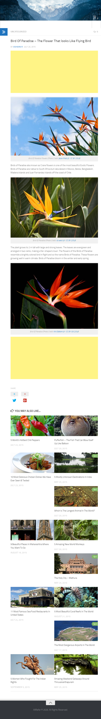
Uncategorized (18, 31)
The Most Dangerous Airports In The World (74, 645)
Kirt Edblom (58, 331)
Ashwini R (18, 47)
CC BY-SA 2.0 (71, 331)
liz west (59, 240)
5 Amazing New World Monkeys (69, 544)
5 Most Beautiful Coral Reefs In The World (73, 611)
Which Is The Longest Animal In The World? (74, 510)
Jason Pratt (63, 158)
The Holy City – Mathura (65, 578)
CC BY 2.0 (74, 158)
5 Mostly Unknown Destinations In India (73, 477)
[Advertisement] (54, 72)
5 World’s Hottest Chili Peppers (25, 440)
